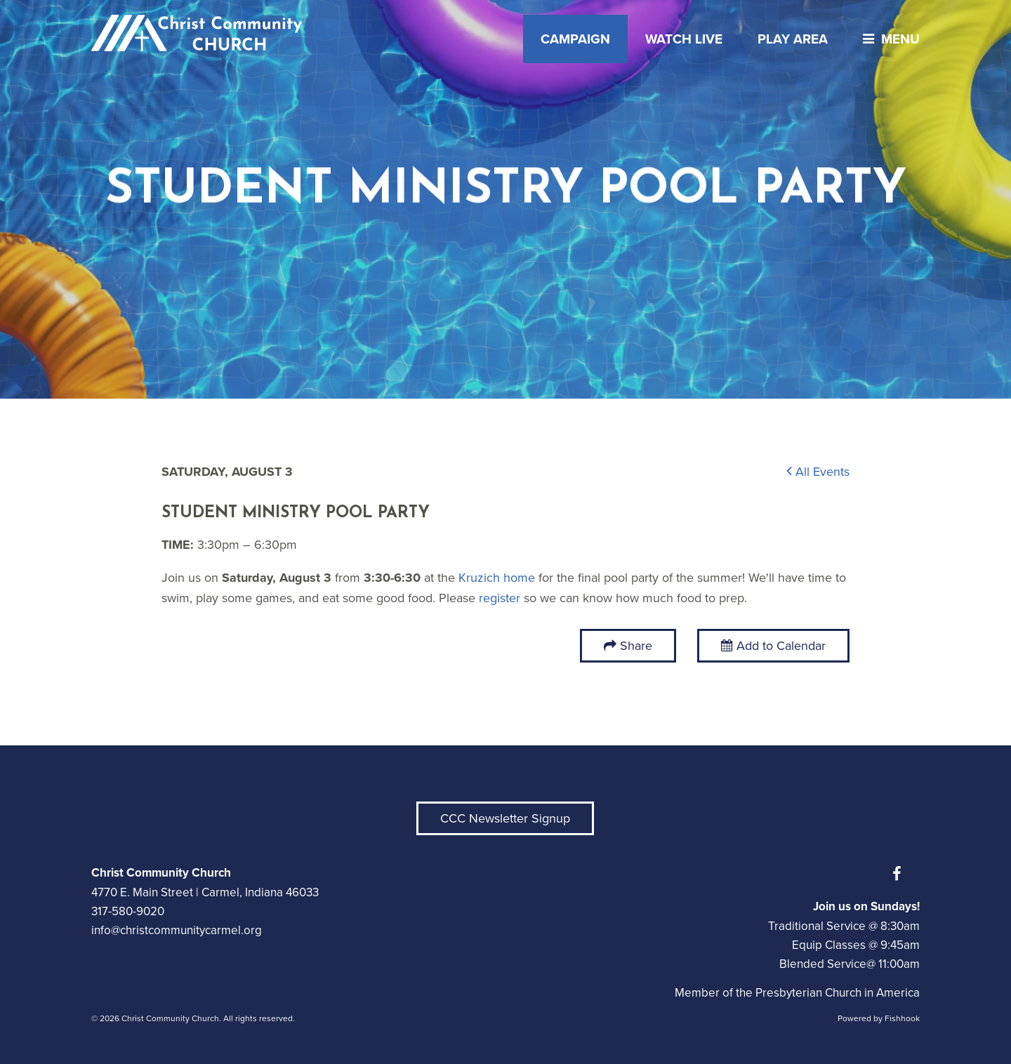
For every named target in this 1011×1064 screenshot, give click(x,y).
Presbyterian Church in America (837, 993)
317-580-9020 (127, 911)
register (499, 598)
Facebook (900, 874)
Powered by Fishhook (879, 1018)
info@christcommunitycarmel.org (176, 930)
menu (888, 39)
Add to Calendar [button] (773, 646)
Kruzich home (496, 577)
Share (636, 646)
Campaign (575, 39)
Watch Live (683, 39)
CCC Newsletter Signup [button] (505, 818)
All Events (818, 472)
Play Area (793, 39)
